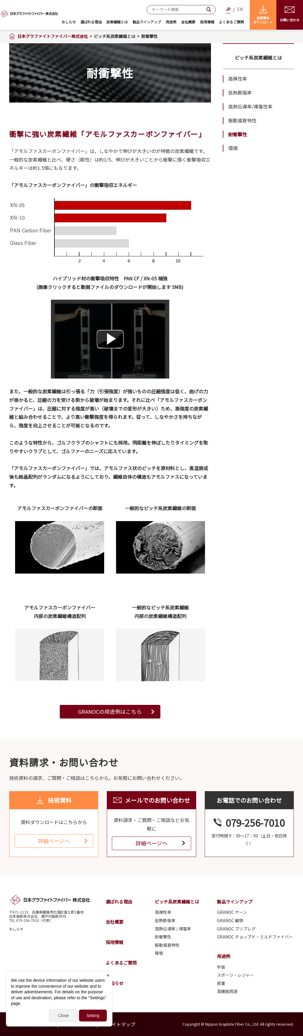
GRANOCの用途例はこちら (110, 711)
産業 (221, 983)
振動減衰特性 (242, 120)
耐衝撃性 (237, 134)
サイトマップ (121, 1024)
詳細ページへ (54, 841)
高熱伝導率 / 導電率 (173, 929)
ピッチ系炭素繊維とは (258, 57)
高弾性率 (237, 78)
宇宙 (221, 967)
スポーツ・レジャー (235, 975)
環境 (233, 147)
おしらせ (69, 21)
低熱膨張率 (240, 92)
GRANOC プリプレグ (236, 929)
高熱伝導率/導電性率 (250, 106)
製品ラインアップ (147, 21)
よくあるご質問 (231, 21)
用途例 (171, 21)
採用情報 (207, 21)
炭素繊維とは (117, 21)
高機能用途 (227, 991)
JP (228, 9)
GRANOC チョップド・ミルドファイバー (255, 937)
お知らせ (114, 983)
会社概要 (188, 21)
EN (240, 9)
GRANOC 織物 (230, 920)
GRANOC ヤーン (232, 912)
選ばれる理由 (91, 21)
